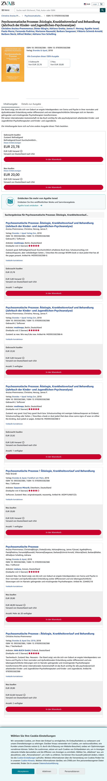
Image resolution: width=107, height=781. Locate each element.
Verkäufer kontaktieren (14, 260)
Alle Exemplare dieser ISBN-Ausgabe (43, 56)
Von (37, 63)
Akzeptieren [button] (23, 771)
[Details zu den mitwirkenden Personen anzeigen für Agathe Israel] (92, 28)
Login (95, 4)
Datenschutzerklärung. (49, 763)
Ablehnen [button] (46, 771)
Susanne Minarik (22, 487)
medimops (19, 243)
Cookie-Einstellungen (26, 757)
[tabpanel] (52, 118)
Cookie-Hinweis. (28, 760)
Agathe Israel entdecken (30, 205)
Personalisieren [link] (72, 771)
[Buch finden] (102, 10)
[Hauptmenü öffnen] (6, 10)
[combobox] (57, 10)
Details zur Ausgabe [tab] (31, 104)
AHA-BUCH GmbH (22, 650)
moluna (17, 569)
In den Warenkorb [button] (53, 159)
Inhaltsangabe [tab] (10, 104)
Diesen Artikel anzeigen (12, 143)
